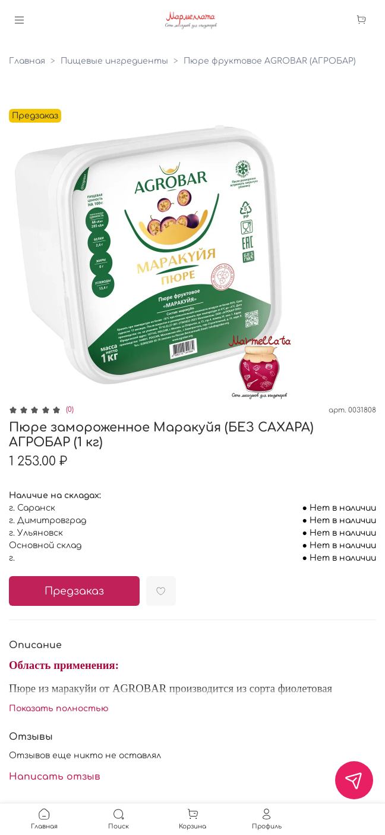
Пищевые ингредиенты (114, 61)
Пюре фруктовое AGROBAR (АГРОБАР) (270, 61)
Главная (27, 61)
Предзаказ (74, 591)
